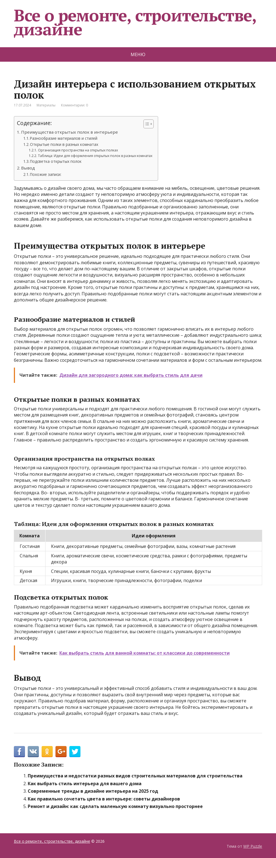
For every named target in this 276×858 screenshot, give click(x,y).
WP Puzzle (252, 846)
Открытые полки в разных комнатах (64, 144)
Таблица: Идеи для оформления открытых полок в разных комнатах (95, 155)
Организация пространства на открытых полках (78, 150)
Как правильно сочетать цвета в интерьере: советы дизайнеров (104, 799)
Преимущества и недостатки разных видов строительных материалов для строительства (135, 776)
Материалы (46, 105)
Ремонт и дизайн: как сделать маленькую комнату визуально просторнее (115, 806)
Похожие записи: (45, 174)
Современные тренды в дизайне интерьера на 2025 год (93, 791)
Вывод (28, 168)
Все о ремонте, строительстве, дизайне (135, 22)
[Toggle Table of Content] (145, 124)
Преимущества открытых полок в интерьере (69, 132)
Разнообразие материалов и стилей (63, 138)
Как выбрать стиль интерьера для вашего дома (84, 783)
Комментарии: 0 (74, 105)
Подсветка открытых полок (56, 161)
